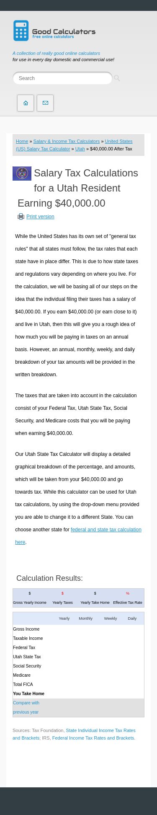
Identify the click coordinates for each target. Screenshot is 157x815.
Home (22, 141)
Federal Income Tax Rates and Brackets (93, 737)
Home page (25, 103)
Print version (40, 217)
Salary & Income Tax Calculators (66, 141)
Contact (45, 103)
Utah (80, 148)
